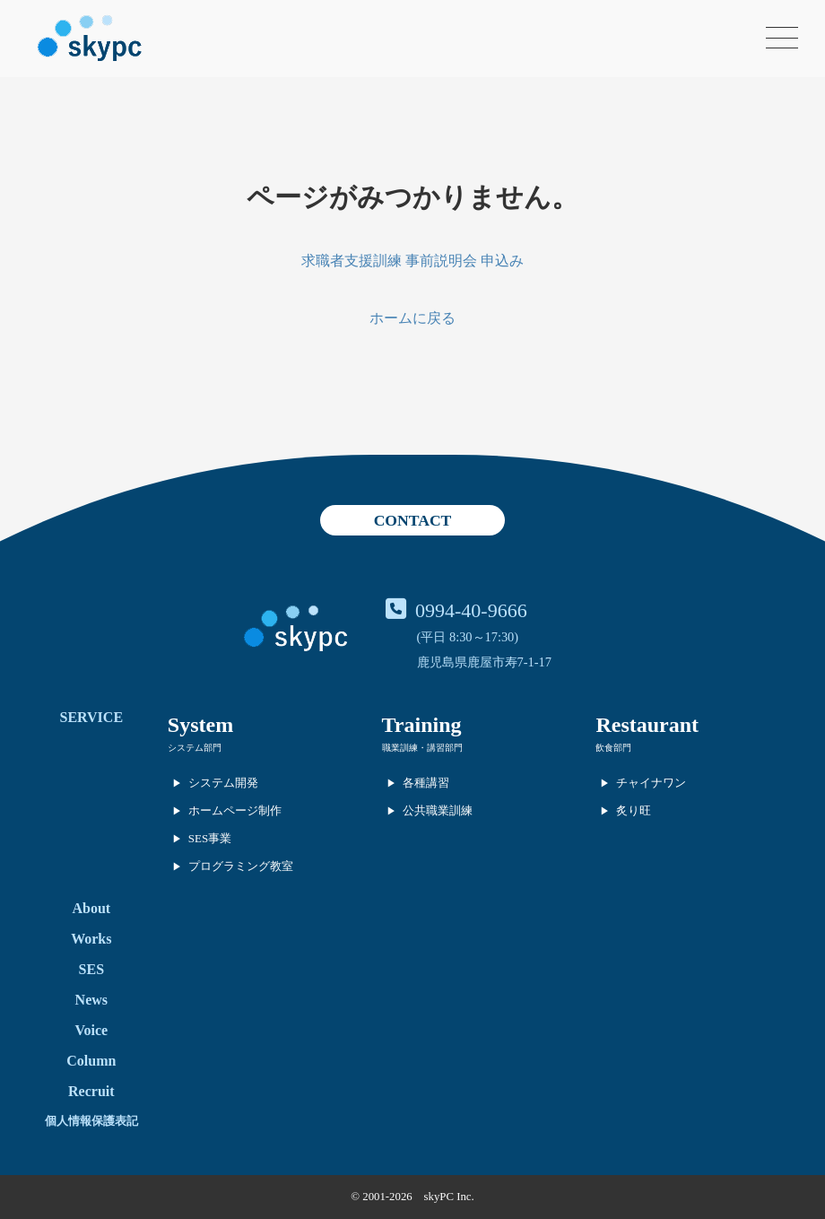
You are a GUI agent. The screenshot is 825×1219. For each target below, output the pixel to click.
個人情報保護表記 (91, 1121)
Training (422, 724)
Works (91, 938)
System (200, 724)
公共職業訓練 (438, 810)
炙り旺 (633, 810)
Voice (91, 1030)
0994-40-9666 (471, 610)
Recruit (91, 1091)
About (91, 908)
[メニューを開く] (782, 37)
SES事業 (209, 838)
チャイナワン (651, 782)
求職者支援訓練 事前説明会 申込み (412, 260)
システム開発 (223, 782)
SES (91, 969)
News (91, 999)
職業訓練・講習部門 (422, 748)
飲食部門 (613, 748)
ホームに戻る (412, 318)
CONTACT (413, 520)
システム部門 (194, 748)
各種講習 (426, 782)
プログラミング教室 (240, 866)
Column (91, 1060)
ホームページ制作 (235, 810)
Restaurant (647, 724)
